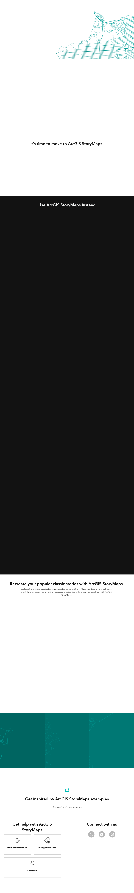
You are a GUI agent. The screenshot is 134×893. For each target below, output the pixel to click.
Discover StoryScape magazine (67, 807)
